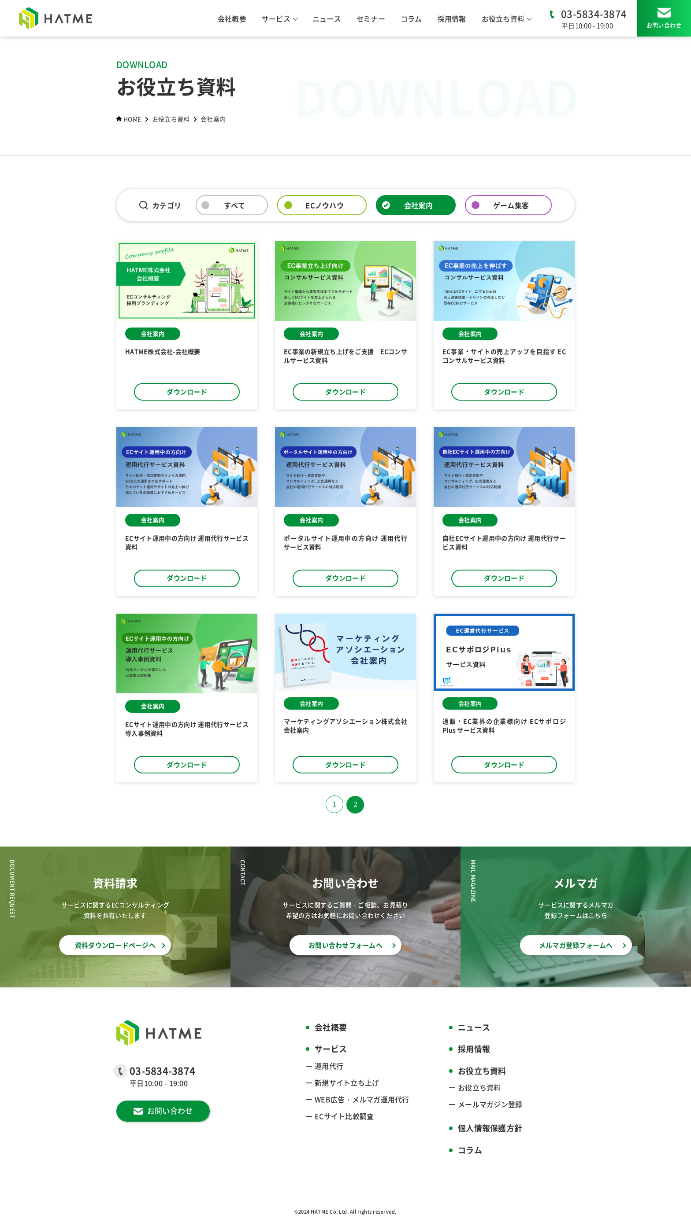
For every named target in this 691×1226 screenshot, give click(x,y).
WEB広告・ (362, 1099)
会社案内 (418, 205)
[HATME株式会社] (55, 18)
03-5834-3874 (594, 13)
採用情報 (452, 18)
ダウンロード (187, 391)
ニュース (326, 18)
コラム (411, 18)
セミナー (371, 18)
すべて (234, 205)
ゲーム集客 (511, 205)
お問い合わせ (664, 25)
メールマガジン (490, 1104)
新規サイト (347, 1082)
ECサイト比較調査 (344, 1116)
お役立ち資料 (479, 1087)
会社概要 (232, 18)
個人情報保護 (490, 1128)
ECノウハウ (324, 205)
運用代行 (329, 1065)
